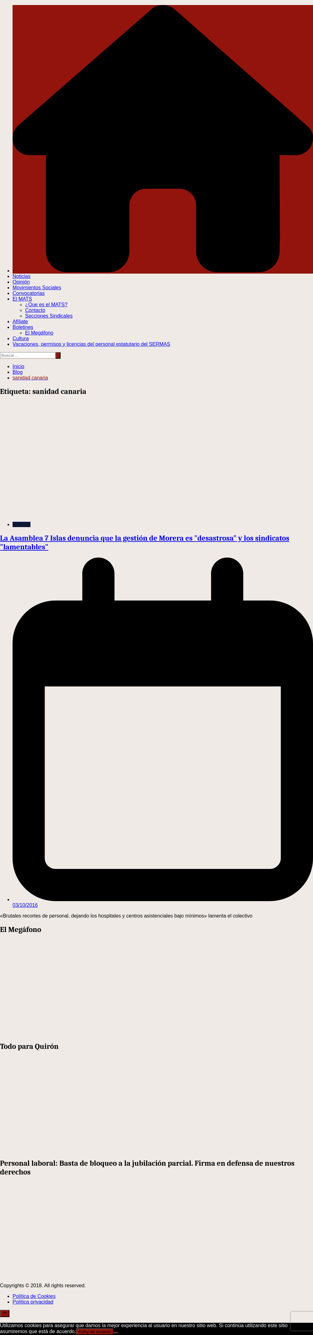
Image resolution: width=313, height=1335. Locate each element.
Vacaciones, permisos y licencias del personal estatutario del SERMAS (91, 344)
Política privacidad (33, 1302)
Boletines (23, 327)
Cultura (21, 338)
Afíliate (20, 321)
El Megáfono (39, 332)
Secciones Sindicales (49, 316)
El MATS (22, 299)
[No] (116, 1333)
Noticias (21, 276)
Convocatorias (29, 293)
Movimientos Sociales (37, 287)
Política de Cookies (34, 1296)
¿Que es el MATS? (46, 304)
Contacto (35, 310)
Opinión (21, 282)
